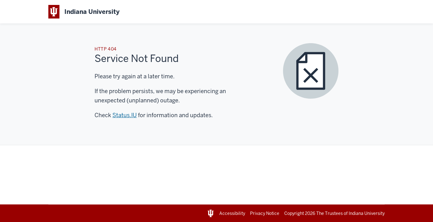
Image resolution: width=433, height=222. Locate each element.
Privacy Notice (264, 213)
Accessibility (232, 213)
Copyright (300, 213)
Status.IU (124, 115)
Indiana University (367, 213)
